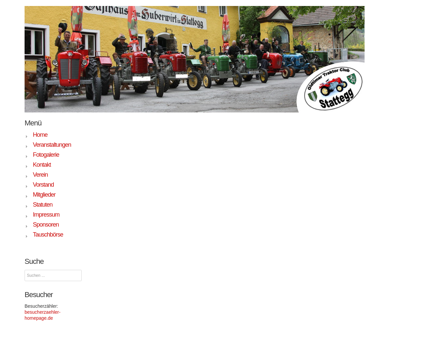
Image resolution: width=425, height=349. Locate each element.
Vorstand (43, 184)
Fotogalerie (46, 154)
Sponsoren (46, 224)
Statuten (42, 204)
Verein (40, 174)
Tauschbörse (48, 234)
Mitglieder (44, 194)
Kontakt (42, 164)
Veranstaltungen (52, 144)
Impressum (46, 214)
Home (40, 134)
